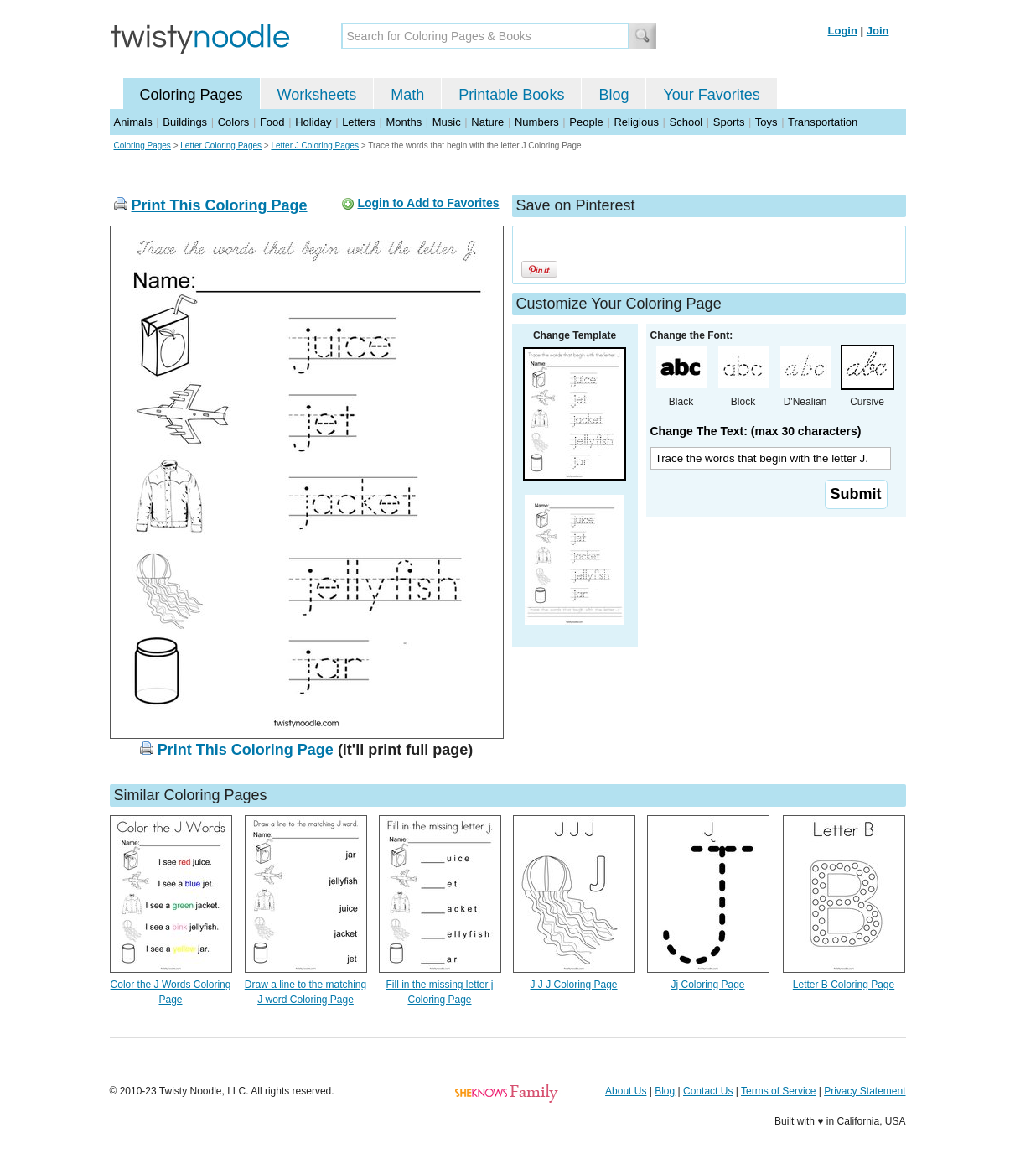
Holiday (313, 122)
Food (272, 122)
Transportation (822, 122)
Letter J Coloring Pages (315, 145)
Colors (234, 122)
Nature (487, 122)
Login (842, 30)
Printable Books (511, 94)
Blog (613, 94)
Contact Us (708, 1091)
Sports (729, 122)
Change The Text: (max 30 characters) (756, 431)
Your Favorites (711, 94)
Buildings (185, 122)
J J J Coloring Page (573, 984)
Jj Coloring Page (707, 984)
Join (878, 30)
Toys (766, 122)
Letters (358, 122)
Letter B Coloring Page (843, 984)
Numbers (537, 122)
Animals (133, 122)
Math (407, 94)
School (686, 122)
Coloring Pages (191, 94)
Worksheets (317, 94)
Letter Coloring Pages (221, 145)
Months (404, 122)
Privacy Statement (864, 1091)
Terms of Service (778, 1091)
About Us (625, 1091)
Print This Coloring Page (220, 205)
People (586, 122)
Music (446, 122)
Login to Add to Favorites (428, 203)
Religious (636, 122)
